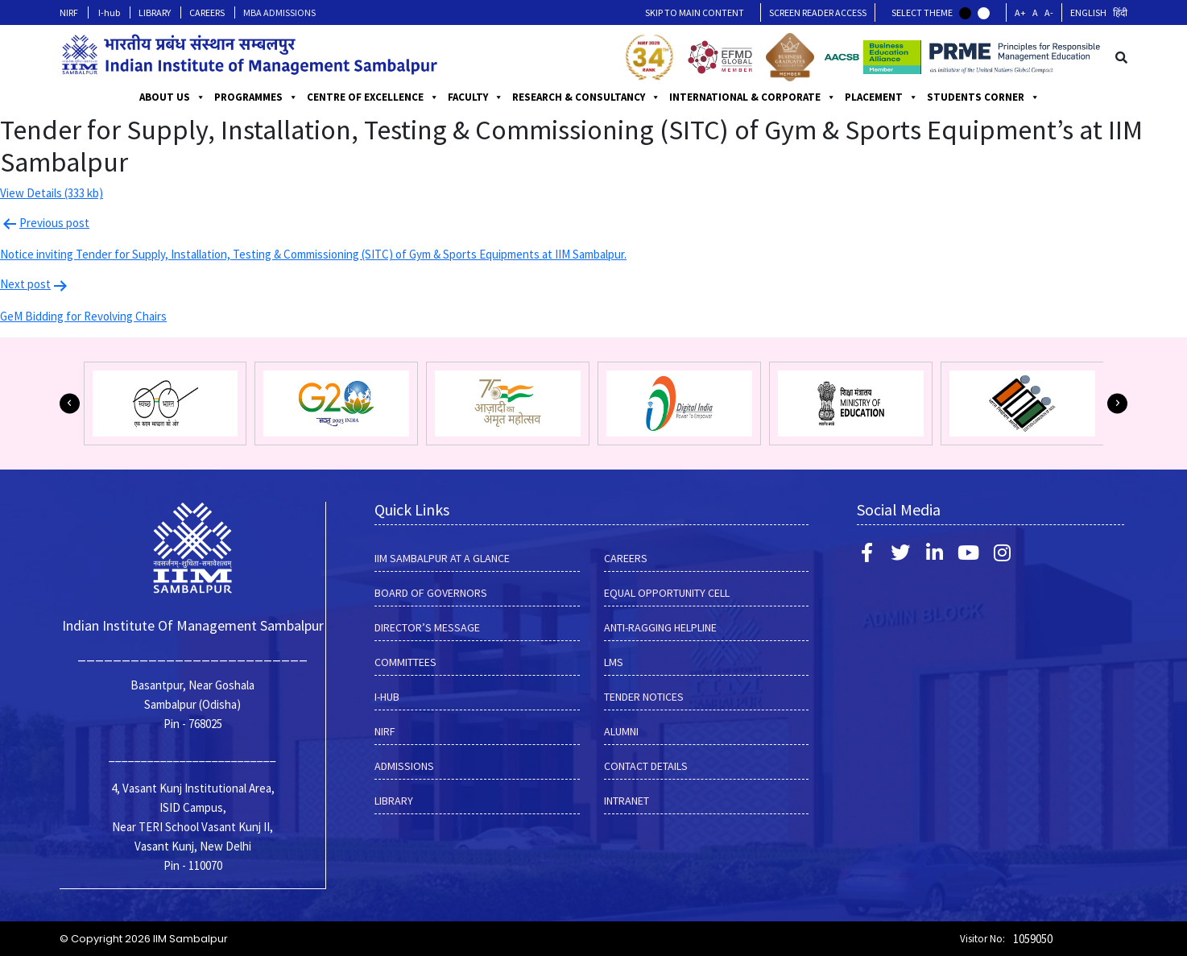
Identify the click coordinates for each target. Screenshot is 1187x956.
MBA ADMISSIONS (279, 12)
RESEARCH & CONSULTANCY (586, 97)
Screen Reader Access (817, 12)
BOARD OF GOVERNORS (430, 593)
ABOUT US (172, 97)
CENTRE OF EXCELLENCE (373, 97)
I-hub (109, 12)
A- (1048, 12)
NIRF (69, 12)
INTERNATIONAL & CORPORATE (752, 97)
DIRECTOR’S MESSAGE (427, 627)
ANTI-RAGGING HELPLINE (660, 627)
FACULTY (475, 97)
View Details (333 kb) (51, 193)
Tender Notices (644, 696)
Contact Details (646, 766)
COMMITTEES (405, 662)
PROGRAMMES (256, 97)
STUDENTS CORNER (983, 97)
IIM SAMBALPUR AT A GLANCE (442, 558)
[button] (70, 403)
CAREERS (207, 12)
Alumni (621, 731)
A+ (1020, 12)
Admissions (404, 766)
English (1088, 12)
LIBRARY (155, 12)
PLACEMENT (881, 97)
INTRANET (626, 800)
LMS (613, 662)
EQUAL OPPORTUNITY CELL (667, 593)
